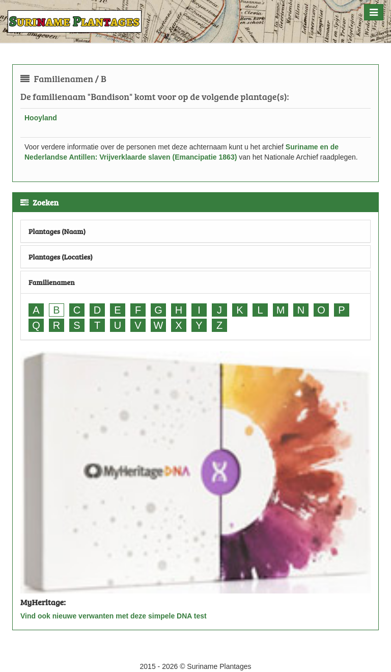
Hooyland (40, 118)
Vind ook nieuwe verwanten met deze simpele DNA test (113, 616)
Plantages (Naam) (57, 231)
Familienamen (52, 282)
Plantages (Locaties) (61, 257)
